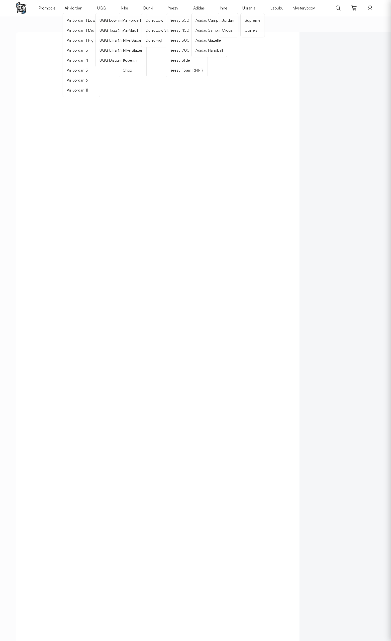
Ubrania (248, 7)
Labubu (277, 7)
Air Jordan (73, 7)
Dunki (148, 7)
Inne (223, 7)
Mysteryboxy (304, 7)
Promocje (47, 7)
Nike (124, 7)
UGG (101, 7)
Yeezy (173, 7)
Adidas (199, 7)
